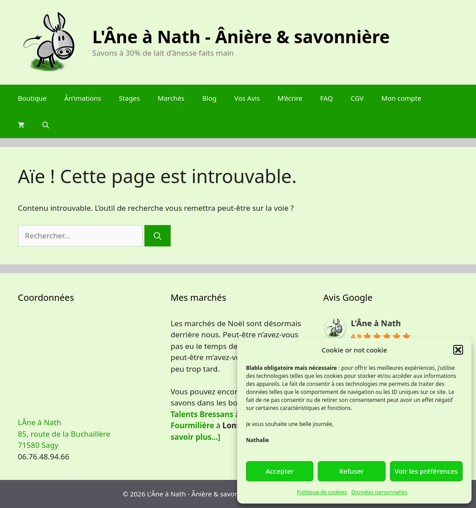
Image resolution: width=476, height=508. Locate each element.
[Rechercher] (157, 235)
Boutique (32, 98)
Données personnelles (379, 492)
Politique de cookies (322, 492)
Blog (209, 98)
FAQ (326, 98)
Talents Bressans (202, 414)
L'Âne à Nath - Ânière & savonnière (241, 36)
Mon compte (401, 98)
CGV (357, 98)
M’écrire (290, 98)
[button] (458, 349)
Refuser (351, 471)
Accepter (280, 471)
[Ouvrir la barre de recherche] (45, 124)
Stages (129, 98)
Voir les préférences (426, 471)
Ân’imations (82, 98)
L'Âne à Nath (376, 323)
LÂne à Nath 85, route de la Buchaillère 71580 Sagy (64, 433)
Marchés (171, 98)
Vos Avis (247, 98)
